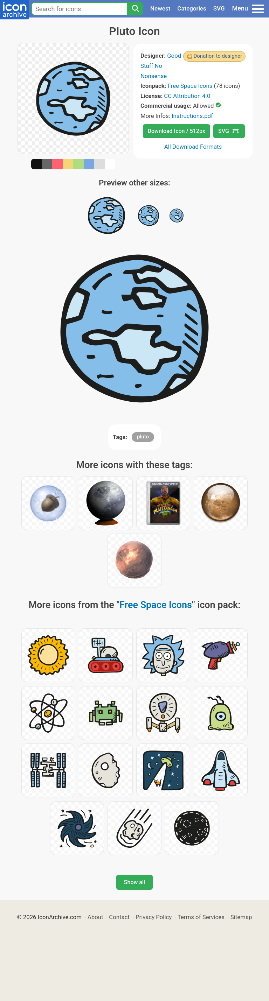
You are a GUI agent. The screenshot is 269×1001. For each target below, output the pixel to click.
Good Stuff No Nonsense (160, 65)
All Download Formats (193, 146)
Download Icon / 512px (176, 131)
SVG (219, 8)
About (95, 917)
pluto (143, 436)
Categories (191, 8)
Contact (119, 917)
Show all (134, 882)
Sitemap (241, 917)
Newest (160, 8)
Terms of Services (201, 917)
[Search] (135, 8)
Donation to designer (217, 56)
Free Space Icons (190, 85)
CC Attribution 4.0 (187, 95)
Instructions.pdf (192, 115)
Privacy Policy (154, 917)
